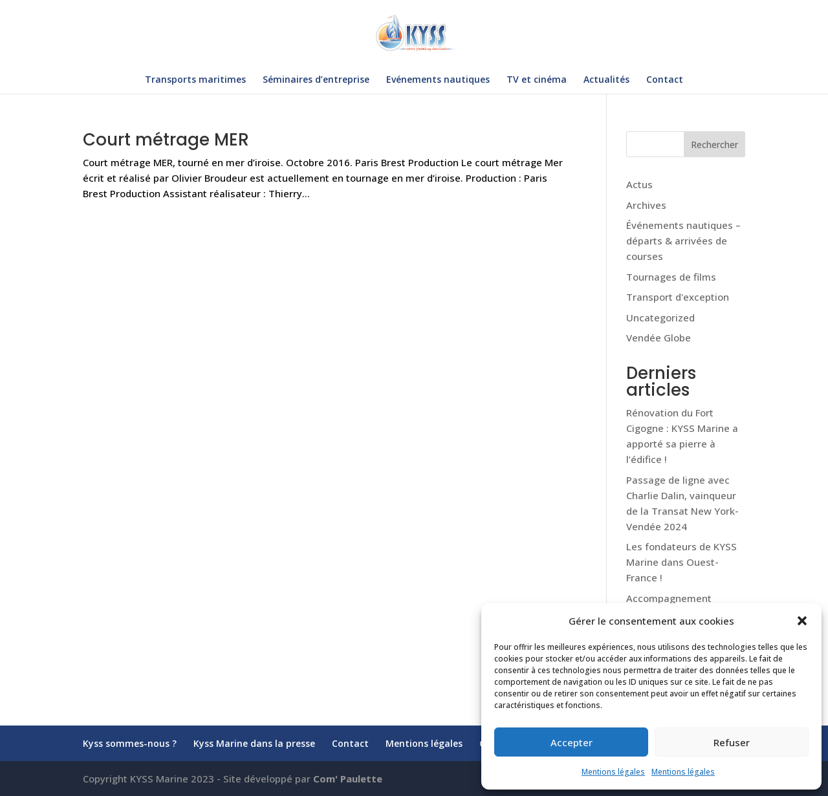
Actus (639, 184)
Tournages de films (671, 276)
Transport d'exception (677, 296)
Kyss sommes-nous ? (130, 743)
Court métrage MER (168, 139)
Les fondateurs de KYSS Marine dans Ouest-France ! (681, 562)
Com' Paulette (347, 778)
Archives (646, 205)
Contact (664, 80)
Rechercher (714, 144)
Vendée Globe (658, 337)
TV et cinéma (537, 80)
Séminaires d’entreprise (316, 80)
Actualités (606, 80)
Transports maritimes (195, 80)
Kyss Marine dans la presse (254, 743)
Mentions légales (613, 771)
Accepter (571, 742)
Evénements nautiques (438, 80)
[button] (802, 620)
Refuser (732, 742)
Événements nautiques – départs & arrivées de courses (683, 241)
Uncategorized (660, 317)
